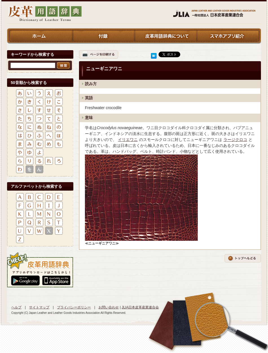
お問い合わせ (108, 307)
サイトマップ (39, 307)
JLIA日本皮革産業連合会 (140, 307)
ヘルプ (16, 307)
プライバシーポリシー (74, 307)
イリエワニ (128, 139)
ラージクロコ (235, 139)
